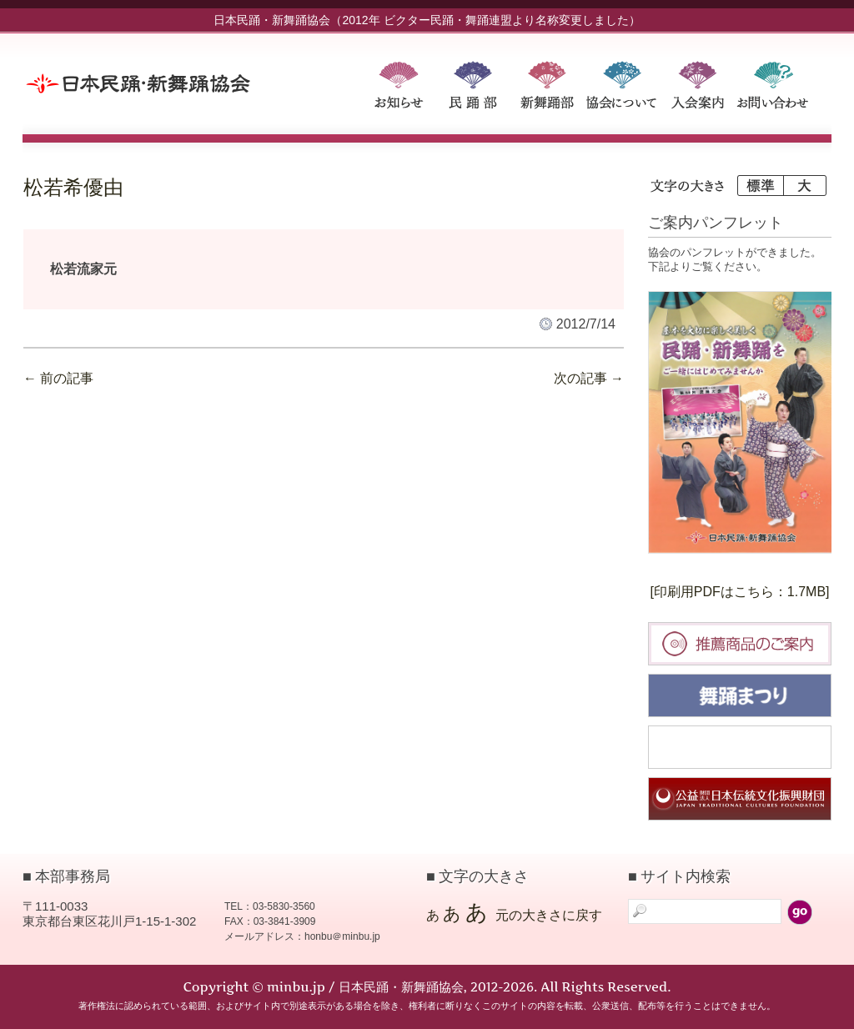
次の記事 (589, 378)
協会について (623, 88)
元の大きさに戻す (548, 915)
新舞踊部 (548, 88)
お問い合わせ (773, 88)
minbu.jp (189, 83)
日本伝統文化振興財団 (739, 799)
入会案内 (698, 88)
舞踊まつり (739, 695)
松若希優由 (73, 187)
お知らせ (398, 88)
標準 (760, 185)
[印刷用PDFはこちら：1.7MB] (739, 592)
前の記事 (58, 378)
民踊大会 (739, 747)
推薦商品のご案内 (739, 643)
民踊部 (473, 88)
